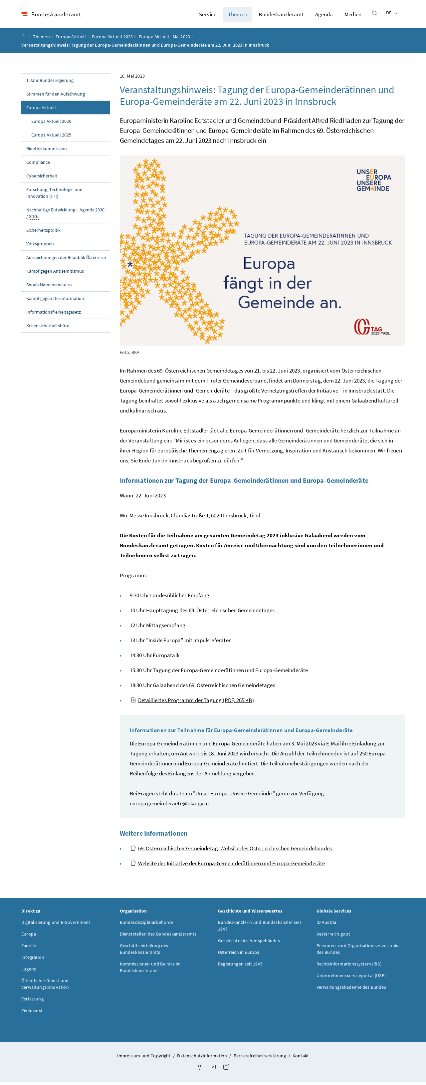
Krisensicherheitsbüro (48, 329)
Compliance (38, 165)
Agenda (324, 15)
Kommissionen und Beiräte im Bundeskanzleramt (150, 970)
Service (207, 15)
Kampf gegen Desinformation (55, 301)
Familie (28, 948)
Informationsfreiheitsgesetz (53, 315)
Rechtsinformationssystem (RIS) (349, 967)
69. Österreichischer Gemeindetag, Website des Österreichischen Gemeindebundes (231, 851)
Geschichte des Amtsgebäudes (249, 944)
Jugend (29, 972)
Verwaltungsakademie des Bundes (351, 990)
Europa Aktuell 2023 (112, 40)
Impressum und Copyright (144, 1059)
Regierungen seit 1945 (240, 967)
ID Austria (326, 925)
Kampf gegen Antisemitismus (55, 274)
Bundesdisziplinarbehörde (146, 925)
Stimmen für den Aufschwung (55, 97)
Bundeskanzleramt (281, 15)
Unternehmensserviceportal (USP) (351, 978)
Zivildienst (32, 1013)
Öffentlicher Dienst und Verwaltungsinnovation (45, 986)
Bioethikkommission (46, 151)
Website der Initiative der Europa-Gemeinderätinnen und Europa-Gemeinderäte (228, 866)
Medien (352, 15)
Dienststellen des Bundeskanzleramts (158, 937)
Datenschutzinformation (202, 1059)
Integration (32, 960)
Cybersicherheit (41, 179)
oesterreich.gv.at (333, 937)
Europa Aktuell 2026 (51, 124)
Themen (237, 15)
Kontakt (301, 1059)
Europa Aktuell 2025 (51, 138)
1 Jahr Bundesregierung (50, 83)
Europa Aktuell (71, 40)
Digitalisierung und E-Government (56, 925)
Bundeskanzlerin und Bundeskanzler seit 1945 (259, 928)
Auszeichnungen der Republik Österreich (66, 260)
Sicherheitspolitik (43, 233)
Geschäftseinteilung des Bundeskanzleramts (144, 952)
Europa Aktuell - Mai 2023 (164, 40)
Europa (28, 937)
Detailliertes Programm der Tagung (192, 703)
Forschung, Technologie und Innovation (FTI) (54, 195)
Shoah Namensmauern (49, 288)
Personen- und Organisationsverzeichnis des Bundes (357, 952)
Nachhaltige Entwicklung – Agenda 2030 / (65, 216)
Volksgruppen (40, 247)
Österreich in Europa (239, 955)
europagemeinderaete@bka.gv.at (170, 806)
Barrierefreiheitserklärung (260, 1059)
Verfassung (32, 1002)
